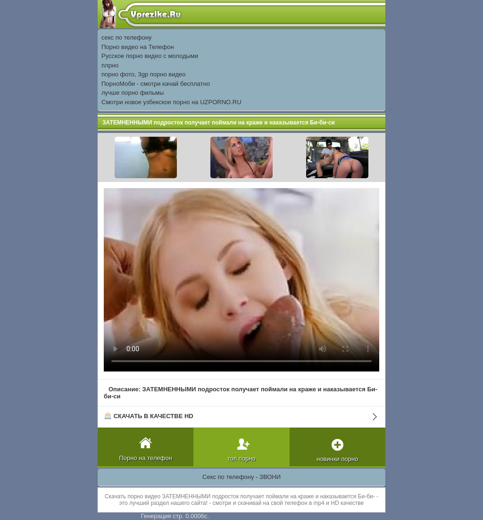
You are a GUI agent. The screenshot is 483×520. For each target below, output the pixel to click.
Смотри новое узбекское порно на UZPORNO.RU (171, 102)
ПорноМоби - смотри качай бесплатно (155, 83)
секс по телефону (126, 37)
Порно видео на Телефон (137, 46)
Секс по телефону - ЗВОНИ (241, 476)
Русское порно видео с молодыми (149, 55)
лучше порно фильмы (132, 92)
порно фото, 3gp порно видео (143, 74)
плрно (109, 65)
